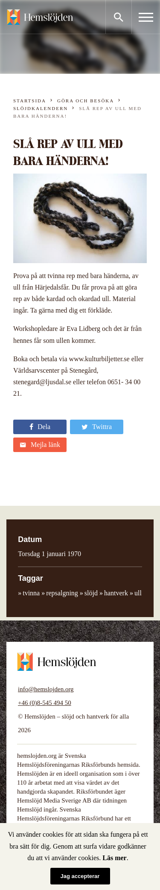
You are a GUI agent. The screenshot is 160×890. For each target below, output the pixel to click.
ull (138, 593)
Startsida (29, 100)
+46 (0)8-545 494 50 (44, 702)
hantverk (116, 593)
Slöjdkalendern (40, 108)
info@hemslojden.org (46, 689)
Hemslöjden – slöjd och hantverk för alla (40, 17)
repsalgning (62, 593)
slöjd (91, 593)
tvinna (31, 593)
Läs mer (114, 857)
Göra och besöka (85, 100)
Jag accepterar (80, 876)
